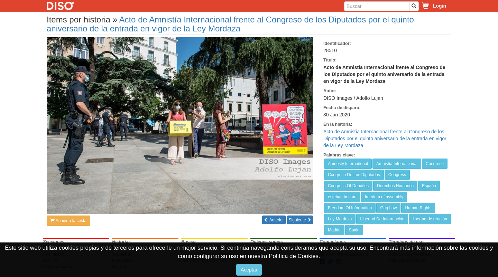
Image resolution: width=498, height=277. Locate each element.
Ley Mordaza (340, 219)
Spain (354, 230)
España (429, 185)
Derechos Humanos (395, 185)
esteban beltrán (342, 196)
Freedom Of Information (350, 208)
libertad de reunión (430, 219)
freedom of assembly (384, 196)
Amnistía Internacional (396, 163)
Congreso (435, 163)
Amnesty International (348, 163)
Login (439, 6)
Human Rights (418, 208)
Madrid (334, 230)
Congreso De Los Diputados (354, 174)
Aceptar (249, 270)
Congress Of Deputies (348, 185)
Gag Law (388, 208)
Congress (397, 174)
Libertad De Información (382, 219)
